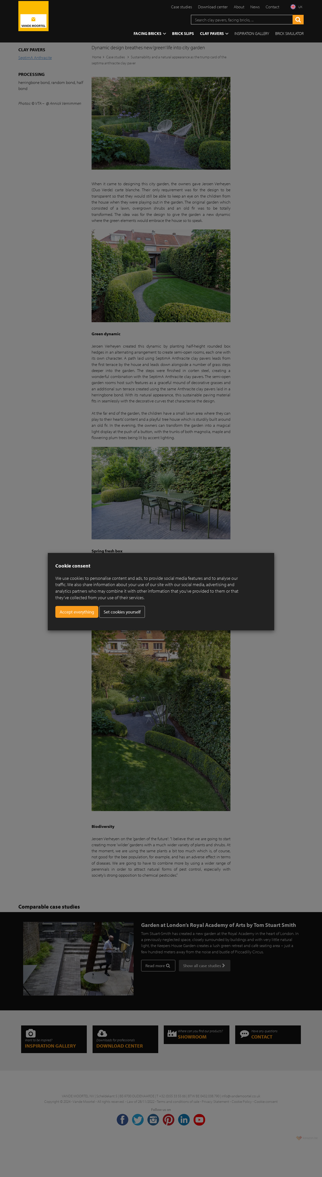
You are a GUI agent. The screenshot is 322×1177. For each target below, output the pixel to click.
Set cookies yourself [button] (122, 612)
